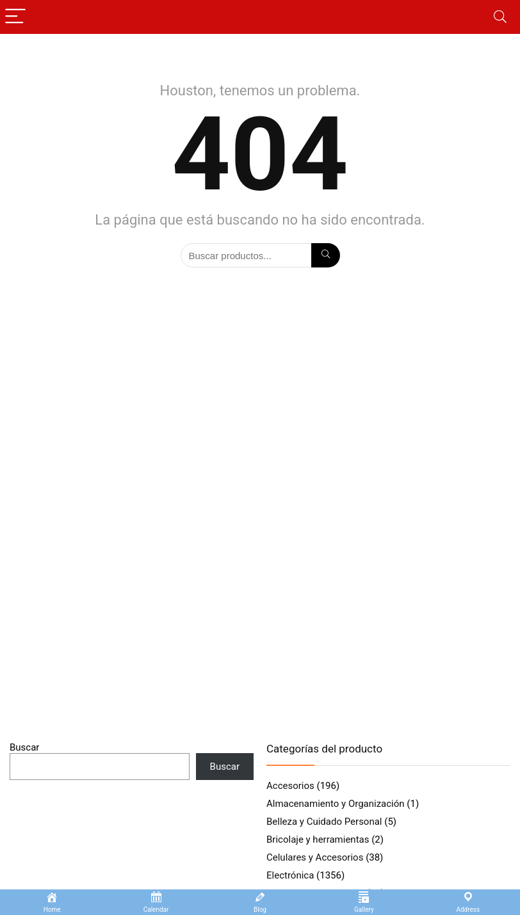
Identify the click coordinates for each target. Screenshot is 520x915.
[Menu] (15, 17)
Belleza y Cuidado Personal (324, 821)
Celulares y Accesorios (314, 857)
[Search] (500, 17)
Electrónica (290, 875)
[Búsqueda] (325, 255)
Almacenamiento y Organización (335, 803)
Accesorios (290, 786)
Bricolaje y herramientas (317, 839)
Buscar (24, 747)
